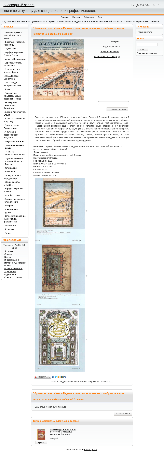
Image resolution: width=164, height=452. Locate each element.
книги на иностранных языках (15, 153)
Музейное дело (12, 195)
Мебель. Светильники (15, 59)
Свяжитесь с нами (13, 277)
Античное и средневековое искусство (11, 135)
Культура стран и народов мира (12, 176)
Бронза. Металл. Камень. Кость (12, 70)
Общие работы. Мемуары (12, 183)
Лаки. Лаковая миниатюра (11, 77)
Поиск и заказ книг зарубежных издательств (13, 271)
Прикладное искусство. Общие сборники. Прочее (13, 96)
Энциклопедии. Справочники (11, 126)
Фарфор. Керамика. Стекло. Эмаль (14, 53)
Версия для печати (109, 51)
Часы (7, 89)
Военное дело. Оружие (11, 210)
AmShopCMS (90, 449)
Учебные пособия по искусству (14, 120)
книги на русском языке (33, 21)
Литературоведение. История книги (14, 200)
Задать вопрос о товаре (105, 56)
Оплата (8, 254)
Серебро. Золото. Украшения (13, 64)
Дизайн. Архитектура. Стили (15, 113)
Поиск (140, 38)
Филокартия (10, 225)
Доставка (8, 251)
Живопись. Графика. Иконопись (14, 43)
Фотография (11, 168)
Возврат (8, 257)
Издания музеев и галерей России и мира (13, 35)
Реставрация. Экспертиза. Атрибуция (11, 105)
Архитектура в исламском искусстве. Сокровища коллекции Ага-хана (63, 431)
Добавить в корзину (117, 109)
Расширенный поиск (147, 53)
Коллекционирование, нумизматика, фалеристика (15, 219)
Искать (143, 49)
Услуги (8, 233)
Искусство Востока (10, 21)
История (9, 206)
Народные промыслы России (15, 190)
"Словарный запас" (18, 5)
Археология (10, 172)
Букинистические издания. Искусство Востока (14, 161)
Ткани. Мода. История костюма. (13, 84)
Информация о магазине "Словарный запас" (15, 263)
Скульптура (10, 48)
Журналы (9, 229)
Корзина (144, 26)
